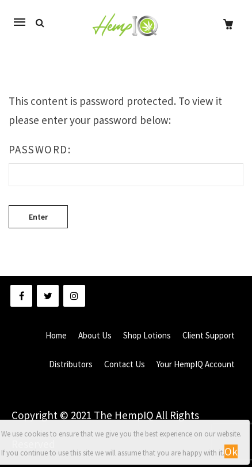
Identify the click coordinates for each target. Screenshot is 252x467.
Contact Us (124, 364)
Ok (231, 451)
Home (56, 335)
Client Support (208, 335)
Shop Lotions (147, 335)
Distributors (71, 364)
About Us (95, 335)
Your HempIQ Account (195, 364)
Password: (126, 164)
